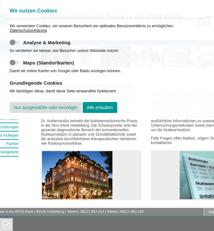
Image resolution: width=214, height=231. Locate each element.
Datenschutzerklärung (28, 30)
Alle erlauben (100, 107)
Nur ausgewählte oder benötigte (45, 107)
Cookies (7, 225)
